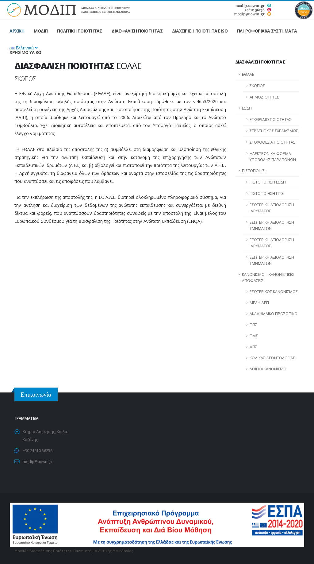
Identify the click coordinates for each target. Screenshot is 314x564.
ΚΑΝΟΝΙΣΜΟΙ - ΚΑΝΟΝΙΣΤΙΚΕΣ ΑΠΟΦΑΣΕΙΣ (268, 277)
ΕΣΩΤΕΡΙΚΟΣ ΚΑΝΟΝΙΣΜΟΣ (274, 291)
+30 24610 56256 (37, 450)
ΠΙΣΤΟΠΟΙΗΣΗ (254, 170)
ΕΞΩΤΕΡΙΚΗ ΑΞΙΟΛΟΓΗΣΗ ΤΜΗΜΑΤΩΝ (272, 260)
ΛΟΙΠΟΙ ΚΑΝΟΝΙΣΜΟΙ (268, 369)
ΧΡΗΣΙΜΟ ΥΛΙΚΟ (25, 52)
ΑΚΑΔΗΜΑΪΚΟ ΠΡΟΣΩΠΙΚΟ (273, 313)
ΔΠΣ (253, 347)
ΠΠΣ (253, 324)
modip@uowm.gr (38, 461)
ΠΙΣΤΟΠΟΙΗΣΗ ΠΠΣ (267, 193)
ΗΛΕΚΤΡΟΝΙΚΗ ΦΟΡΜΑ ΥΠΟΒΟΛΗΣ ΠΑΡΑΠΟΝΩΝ (273, 156)
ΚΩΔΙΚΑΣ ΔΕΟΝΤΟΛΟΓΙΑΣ (272, 358)
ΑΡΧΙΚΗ (17, 31)
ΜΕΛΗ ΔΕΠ (259, 302)
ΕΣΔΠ (247, 108)
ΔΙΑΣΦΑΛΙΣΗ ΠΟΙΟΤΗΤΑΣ (137, 31)
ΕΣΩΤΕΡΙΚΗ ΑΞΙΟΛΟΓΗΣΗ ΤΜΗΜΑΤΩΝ (272, 225)
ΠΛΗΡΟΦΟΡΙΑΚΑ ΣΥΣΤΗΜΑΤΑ (267, 31)
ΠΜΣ (254, 335)
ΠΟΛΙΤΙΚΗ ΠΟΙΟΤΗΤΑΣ (79, 31)
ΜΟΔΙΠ (41, 31)
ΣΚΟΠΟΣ (257, 85)
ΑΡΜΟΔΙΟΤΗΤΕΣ (264, 97)
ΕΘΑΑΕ (248, 74)
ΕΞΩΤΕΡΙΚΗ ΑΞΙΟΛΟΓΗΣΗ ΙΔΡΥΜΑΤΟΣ (272, 243)
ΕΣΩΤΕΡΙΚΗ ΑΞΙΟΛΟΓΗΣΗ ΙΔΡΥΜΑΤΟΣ (272, 208)
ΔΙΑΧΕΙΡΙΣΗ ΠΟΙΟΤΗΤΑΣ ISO (200, 31)
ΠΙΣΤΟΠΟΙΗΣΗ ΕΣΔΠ (268, 182)
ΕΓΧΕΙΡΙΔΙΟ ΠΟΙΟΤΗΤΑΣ (270, 119)
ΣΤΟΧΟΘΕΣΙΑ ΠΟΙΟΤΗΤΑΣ (272, 142)
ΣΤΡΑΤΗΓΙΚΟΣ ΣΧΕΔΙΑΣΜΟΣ (274, 130)
